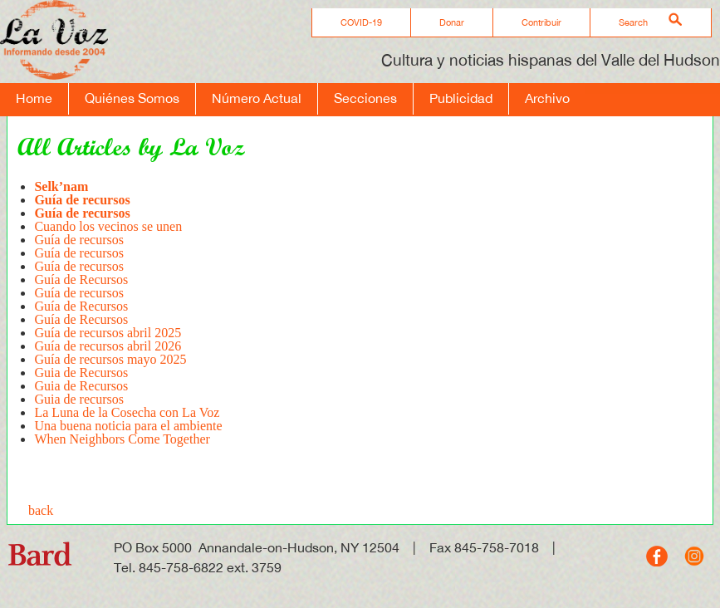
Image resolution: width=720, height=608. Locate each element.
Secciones (365, 98)
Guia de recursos (80, 399)
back (40, 510)
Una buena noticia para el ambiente (128, 426)
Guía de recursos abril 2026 (107, 346)
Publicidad (460, 98)
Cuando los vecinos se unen (108, 226)
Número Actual (256, 98)
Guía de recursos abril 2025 (107, 333)
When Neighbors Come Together (121, 439)
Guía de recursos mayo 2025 (110, 359)
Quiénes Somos (132, 98)
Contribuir (541, 22)
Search (633, 22)
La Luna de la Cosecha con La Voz (126, 412)
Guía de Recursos (81, 279)
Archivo (547, 98)
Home (34, 98)
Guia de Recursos (81, 372)
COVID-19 (361, 22)
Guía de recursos (79, 240)
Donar (451, 22)
